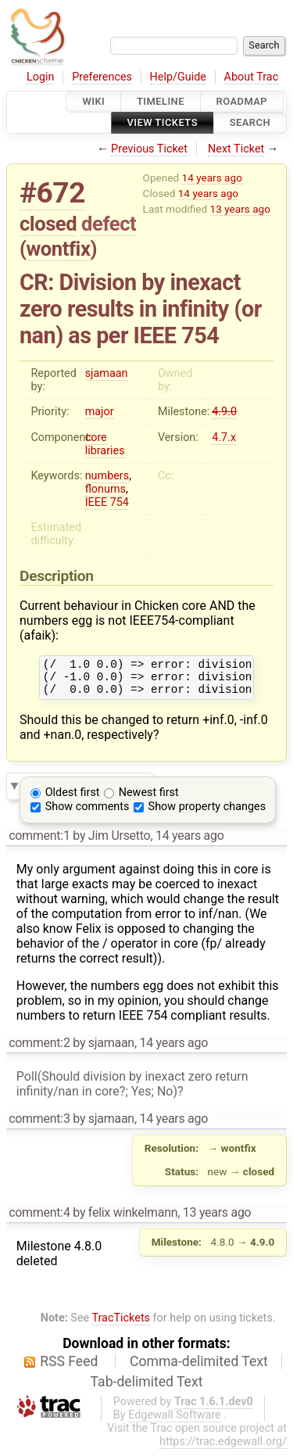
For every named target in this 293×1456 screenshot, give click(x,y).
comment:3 (39, 1125)
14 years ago (212, 177)
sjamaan (106, 373)
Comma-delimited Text (199, 1368)
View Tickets (162, 123)
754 (119, 502)
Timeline (160, 101)
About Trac (251, 77)
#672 (52, 193)
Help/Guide (178, 77)
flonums (105, 489)
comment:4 (39, 1219)
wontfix (59, 248)
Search (250, 123)
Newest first (149, 799)
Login (41, 77)
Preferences (102, 77)
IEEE (96, 502)
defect (108, 223)
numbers (107, 475)
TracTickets (120, 1325)
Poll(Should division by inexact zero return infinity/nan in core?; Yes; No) (132, 1091)
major (99, 411)
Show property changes (207, 813)
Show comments (87, 813)
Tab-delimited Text (147, 1389)
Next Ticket (236, 149)
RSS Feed (69, 1368)
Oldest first (72, 799)
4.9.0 (224, 411)
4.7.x (224, 437)
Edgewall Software (174, 1422)
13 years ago (240, 209)
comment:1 (39, 842)
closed (48, 223)
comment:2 (39, 1049)
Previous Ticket (149, 149)
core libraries (105, 444)
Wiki (93, 101)
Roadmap (242, 101)
